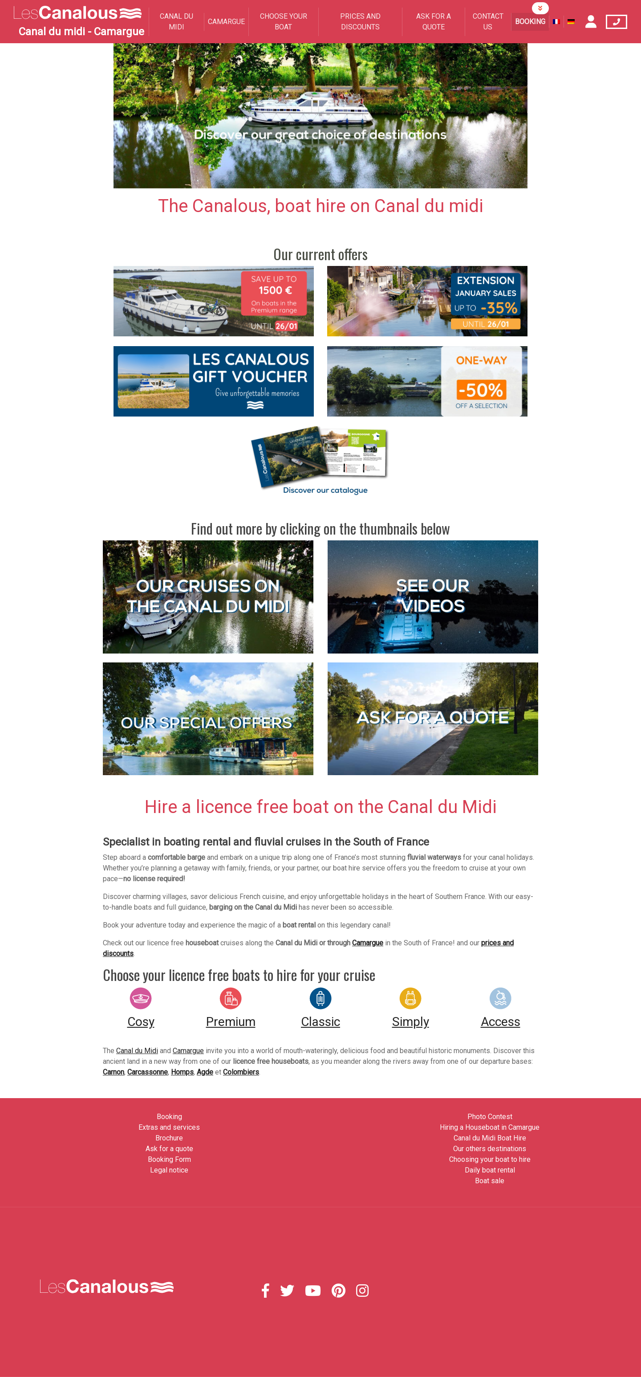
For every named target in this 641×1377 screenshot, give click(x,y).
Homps (182, 1072)
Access (500, 1021)
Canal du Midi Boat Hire (490, 1138)
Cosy (140, 1021)
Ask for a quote (433, 21)
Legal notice (169, 1170)
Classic (320, 1021)
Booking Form (169, 1159)
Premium (231, 1021)
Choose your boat (283, 21)
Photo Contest (489, 1116)
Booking (530, 21)
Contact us (488, 21)
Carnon (113, 1072)
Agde (205, 1072)
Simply (410, 1021)
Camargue (226, 21)
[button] (145, 115)
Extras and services (169, 1127)
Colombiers (241, 1072)
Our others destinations (489, 1148)
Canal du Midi (176, 21)
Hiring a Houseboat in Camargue (490, 1127)
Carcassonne (147, 1072)
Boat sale (489, 1181)
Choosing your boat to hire (490, 1159)
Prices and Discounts (360, 21)
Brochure (169, 1138)
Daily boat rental (490, 1170)
